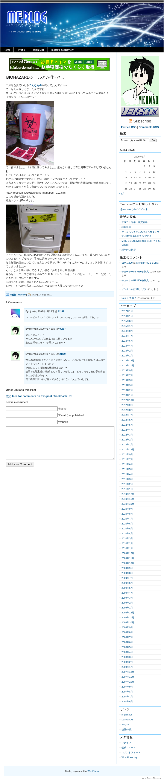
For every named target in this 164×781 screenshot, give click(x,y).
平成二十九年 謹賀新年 (134, 222)
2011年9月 (127, 454)
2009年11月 (127, 558)
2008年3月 (127, 657)
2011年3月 (127, 479)
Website (63, 421)
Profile (22, 50)
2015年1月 (127, 326)
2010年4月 (127, 533)
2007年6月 (127, 701)
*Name (62, 408)
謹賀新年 (126, 227)
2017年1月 (127, 311)
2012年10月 (127, 400)
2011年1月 (127, 489)
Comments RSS (149, 127)
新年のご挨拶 (128, 249)
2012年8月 (127, 410)
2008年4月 (127, 652)
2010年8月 (127, 513)
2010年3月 (127, 538)
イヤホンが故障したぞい (134, 289)
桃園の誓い (127, 729)
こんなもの (35, 85)
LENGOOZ (127, 719)
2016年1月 (127, 316)
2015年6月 (127, 321)
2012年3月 (127, 434)
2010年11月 (127, 499)
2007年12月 (127, 672)
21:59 (62, 354)
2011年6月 (127, 464)
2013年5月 (127, 380)
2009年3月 (127, 597)
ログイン (126, 742)
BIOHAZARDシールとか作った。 (36, 77)
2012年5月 (127, 424)
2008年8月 (127, 632)
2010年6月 (127, 523)
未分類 (13, 294)
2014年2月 (127, 350)
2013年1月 (127, 395)
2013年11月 (127, 365)
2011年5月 (127, 469)
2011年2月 (127, 484)
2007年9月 (127, 686)
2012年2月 (127, 439)
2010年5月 (127, 528)
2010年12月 (127, 494)
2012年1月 (127, 444)
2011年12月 (127, 449)
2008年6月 (127, 642)
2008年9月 (127, 627)
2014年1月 (127, 355)
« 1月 (122, 193)
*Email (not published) (71, 415)
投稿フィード (128, 747)
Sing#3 (125, 724)
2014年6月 (127, 340)
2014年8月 (127, 331)
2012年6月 (127, 420)
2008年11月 (127, 617)
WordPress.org (129, 757)
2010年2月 (127, 543)
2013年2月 (127, 390)
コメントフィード (130, 752)
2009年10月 (127, 563)
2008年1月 (127, 667)
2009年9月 (127, 568)
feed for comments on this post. (29, 396)
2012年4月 (127, 429)
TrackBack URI (62, 396)
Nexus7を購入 (129, 298)
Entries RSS (128, 127)
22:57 (61, 311)
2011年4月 (127, 474)
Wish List (38, 50)
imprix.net (126, 714)
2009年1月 (127, 607)
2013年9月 (127, 370)
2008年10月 (127, 622)
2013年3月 (127, 385)
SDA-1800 (127, 262)
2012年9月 (127, 405)
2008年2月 (127, 662)
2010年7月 (127, 518)
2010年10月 (127, 504)
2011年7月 (127, 459)
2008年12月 (127, 612)
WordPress (93, 771)
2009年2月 (127, 602)
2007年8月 (127, 691)
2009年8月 (127, 573)
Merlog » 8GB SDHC (147, 262)
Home (7, 50)
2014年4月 (127, 345)
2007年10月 (127, 681)
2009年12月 (127, 553)
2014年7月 (127, 336)
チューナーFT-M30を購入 (135, 271)
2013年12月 (127, 360)
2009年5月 (127, 588)
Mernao (22, 294)
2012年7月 (127, 415)
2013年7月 (127, 375)
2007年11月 (127, 677)
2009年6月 (127, 583)
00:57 (62, 328)
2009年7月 (127, 578)
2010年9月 (127, 508)
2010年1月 (127, 548)
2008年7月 (127, 637)
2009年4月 (127, 592)
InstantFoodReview (62, 50)
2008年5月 (127, 647)
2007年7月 (127, 696)
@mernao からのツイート (134, 209)
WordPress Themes (151, 778)
